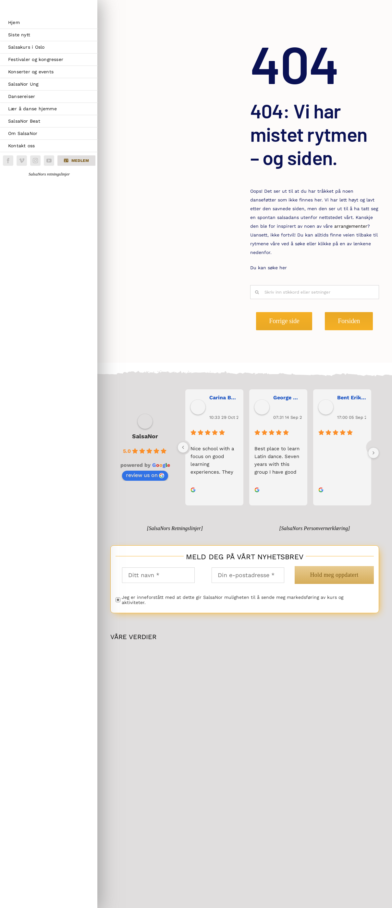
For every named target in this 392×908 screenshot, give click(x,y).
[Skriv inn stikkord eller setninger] (314, 292)
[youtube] (49, 160)
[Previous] (183, 447)
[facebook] (8, 160)
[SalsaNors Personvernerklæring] (314, 528)
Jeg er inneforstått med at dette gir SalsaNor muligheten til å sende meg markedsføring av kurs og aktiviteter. (232, 600)
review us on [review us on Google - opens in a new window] (145, 475)
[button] (76, 160)
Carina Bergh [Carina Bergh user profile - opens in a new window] (223, 397)
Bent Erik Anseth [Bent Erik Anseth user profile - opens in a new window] (351, 397)
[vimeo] (22, 160)
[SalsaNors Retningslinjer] (175, 528)
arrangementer (350, 226)
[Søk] (257, 292)
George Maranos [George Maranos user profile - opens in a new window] (287, 397)
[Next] (373, 452)
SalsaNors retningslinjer (49, 174)
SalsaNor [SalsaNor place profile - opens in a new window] (145, 436)
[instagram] (35, 160)
